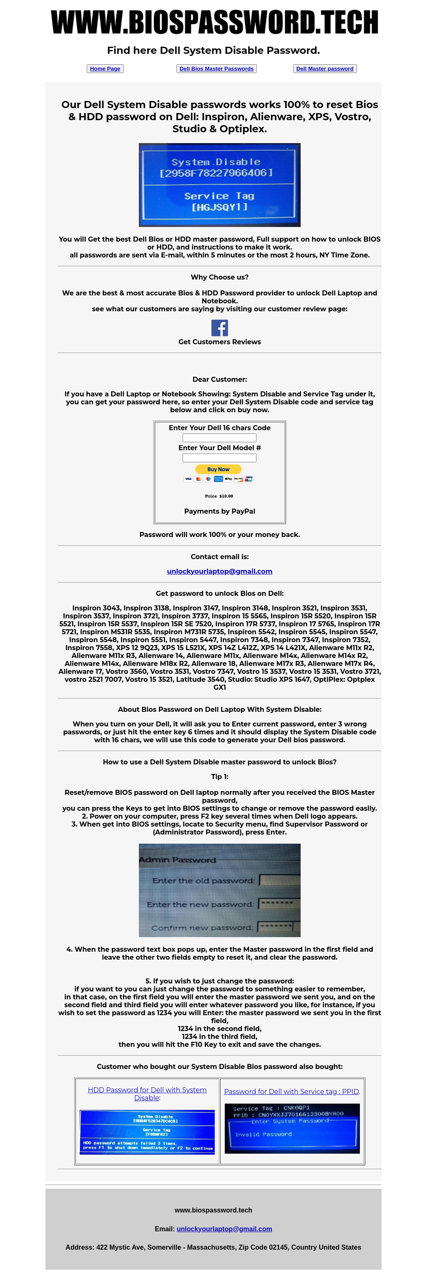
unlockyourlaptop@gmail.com (219, 571)
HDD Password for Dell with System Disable (147, 1094)
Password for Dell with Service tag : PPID (291, 1092)
